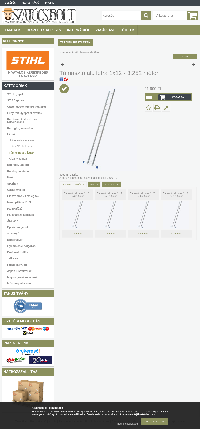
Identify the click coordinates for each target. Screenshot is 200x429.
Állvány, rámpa (18, 158)
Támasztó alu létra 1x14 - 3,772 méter (110, 194)
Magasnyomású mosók (22, 277)
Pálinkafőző (14, 208)
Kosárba (178, 97)
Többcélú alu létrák (20, 146)
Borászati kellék (17, 252)
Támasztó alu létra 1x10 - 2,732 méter (77, 194)
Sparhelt (12, 183)
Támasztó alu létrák (21, 152)
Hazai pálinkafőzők (19, 202)
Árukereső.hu (28, 354)
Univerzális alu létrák (21, 140)
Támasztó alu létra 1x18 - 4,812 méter (176, 194)
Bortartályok (15, 239)
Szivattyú (13, 233)
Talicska (12, 258)
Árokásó (12, 221)
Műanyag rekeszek (19, 283)
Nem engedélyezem (127, 423)
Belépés (10, 2)
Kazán (11, 177)
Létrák (75, 52)
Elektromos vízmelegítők (23, 196)
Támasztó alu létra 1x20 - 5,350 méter (143, 194)
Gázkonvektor (16, 189)
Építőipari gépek (18, 227)
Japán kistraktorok (19, 271)
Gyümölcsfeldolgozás (21, 246)
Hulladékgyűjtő (17, 264)
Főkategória (64, 52)
